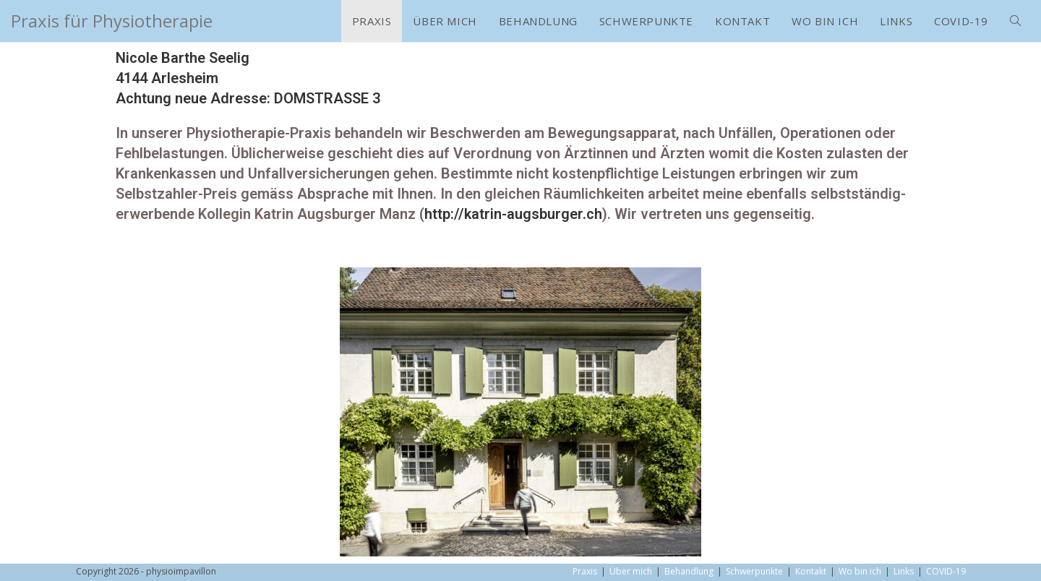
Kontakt (810, 571)
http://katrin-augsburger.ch (513, 214)
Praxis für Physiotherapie (112, 21)
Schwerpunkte (754, 571)
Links (904, 571)
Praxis (585, 571)
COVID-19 (946, 571)
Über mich (630, 571)
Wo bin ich (860, 571)
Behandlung (689, 571)
